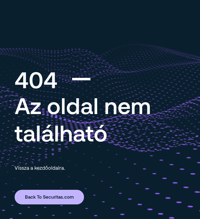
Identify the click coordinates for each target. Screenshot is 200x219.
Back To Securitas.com (49, 197)
